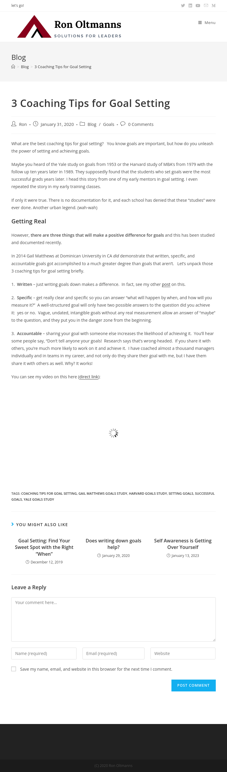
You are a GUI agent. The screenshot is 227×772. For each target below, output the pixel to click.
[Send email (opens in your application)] (206, 6)
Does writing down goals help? (113, 543)
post (166, 284)
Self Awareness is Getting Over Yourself (183, 543)
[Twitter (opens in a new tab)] (183, 6)
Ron (23, 124)
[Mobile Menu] (207, 22)
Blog (91, 124)
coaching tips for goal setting (49, 493)
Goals (108, 124)
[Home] (13, 66)
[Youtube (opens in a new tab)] (198, 6)
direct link (88, 376)
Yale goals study (39, 499)
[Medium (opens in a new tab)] (213, 6)
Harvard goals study (148, 493)
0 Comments (140, 124)
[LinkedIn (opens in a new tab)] (190, 6)
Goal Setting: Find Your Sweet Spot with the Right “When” (44, 547)
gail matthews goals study (103, 493)
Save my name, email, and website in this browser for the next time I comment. (96, 669)
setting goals (181, 493)
